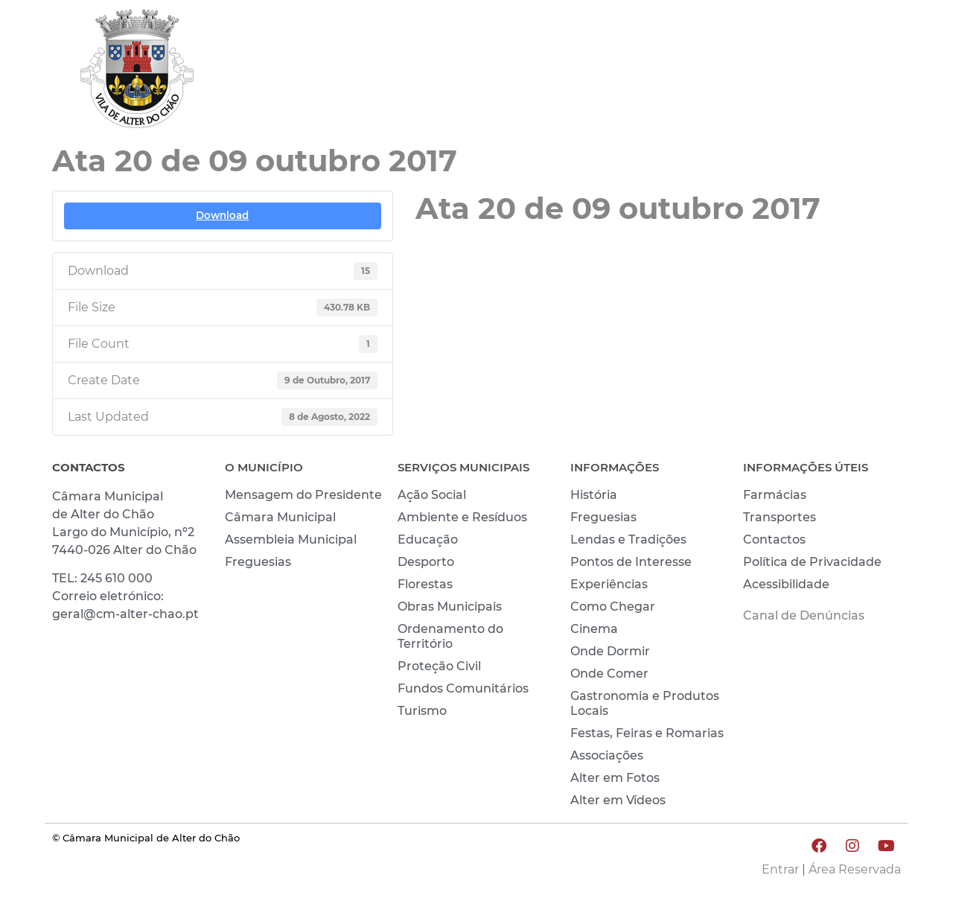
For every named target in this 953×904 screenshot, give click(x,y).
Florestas (425, 584)
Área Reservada (855, 869)
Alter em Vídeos (618, 800)
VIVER (668, 72)
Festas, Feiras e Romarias (647, 733)
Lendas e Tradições (628, 539)
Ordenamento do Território (450, 636)
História (593, 495)
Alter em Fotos (615, 778)
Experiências (609, 584)
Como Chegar (612, 606)
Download (222, 215)
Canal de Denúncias (803, 615)
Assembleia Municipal (291, 539)
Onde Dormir (610, 651)
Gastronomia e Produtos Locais (644, 703)
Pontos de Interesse (631, 562)
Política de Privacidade (812, 562)
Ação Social (432, 495)
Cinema (594, 629)
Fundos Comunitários (463, 688)
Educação (428, 539)
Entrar (780, 869)
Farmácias (774, 495)
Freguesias (258, 562)
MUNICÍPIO (577, 72)
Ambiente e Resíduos (462, 517)
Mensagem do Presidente (303, 495)
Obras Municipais (450, 606)
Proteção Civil (439, 666)
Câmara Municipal (280, 517)
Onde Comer (609, 673)
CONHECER (760, 72)
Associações (606, 755)
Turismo (422, 711)
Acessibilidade (786, 584)
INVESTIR (861, 72)
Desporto (426, 562)
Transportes (779, 517)
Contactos (774, 539)
